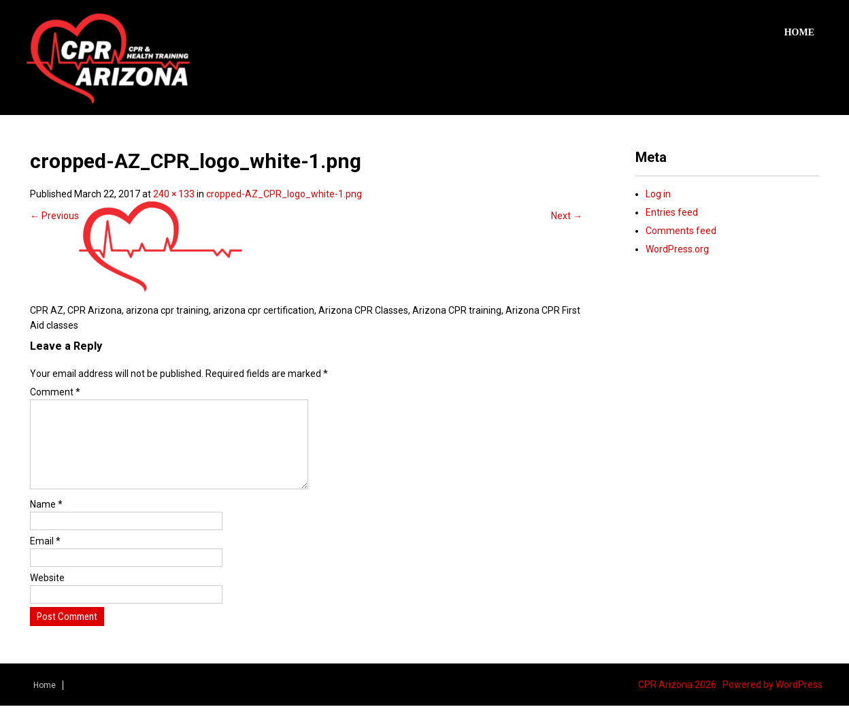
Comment (55, 392)
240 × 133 (174, 193)
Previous (54, 215)
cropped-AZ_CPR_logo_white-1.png (284, 193)
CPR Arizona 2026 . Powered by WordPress (730, 700)
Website (47, 594)
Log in (658, 193)
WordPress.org (677, 249)
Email (45, 557)
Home (799, 32)
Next (566, 215)
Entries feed (672, 212)
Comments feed (681, 230)
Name (46, 520)
